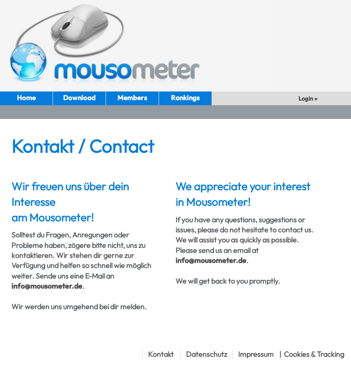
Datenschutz (206, 354)
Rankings (185, 97)
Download (79, 97)
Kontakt (161, 354)
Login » (308, 98)
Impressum (256, 354)
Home (26, 97)
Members (132, 97)
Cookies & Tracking (314, 354)
